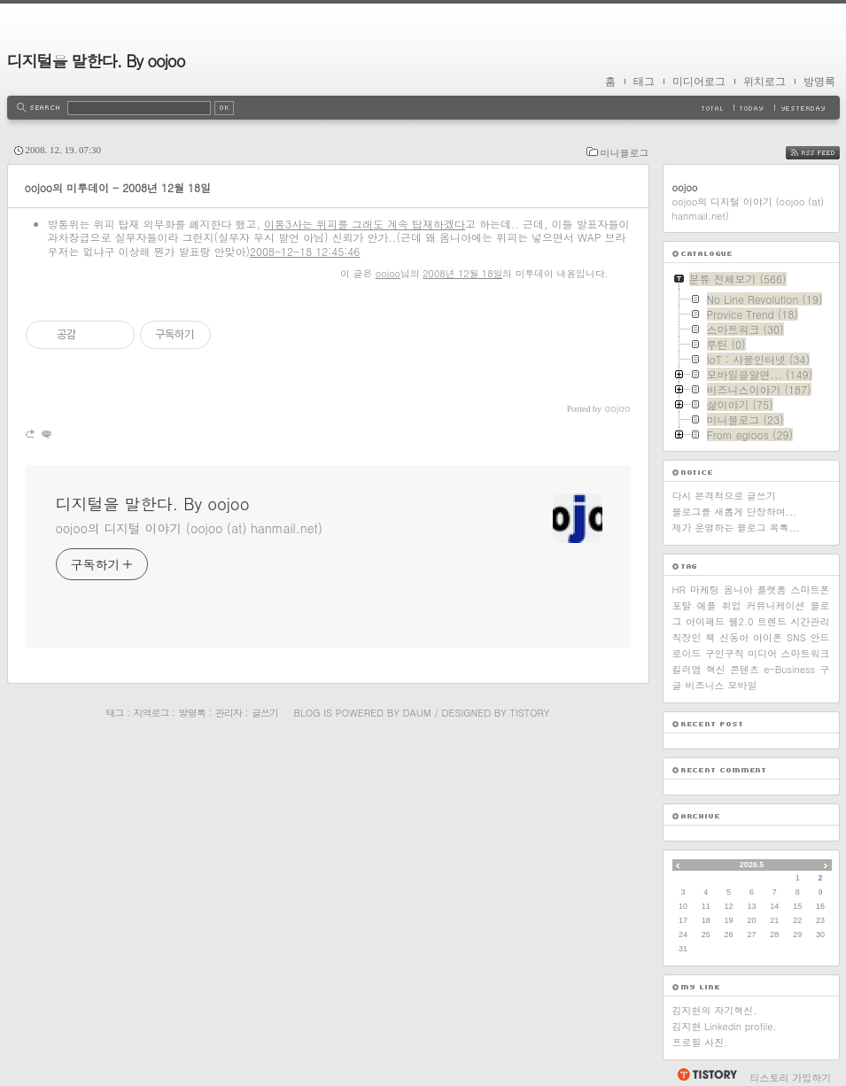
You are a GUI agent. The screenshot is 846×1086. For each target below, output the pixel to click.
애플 (707, 605)
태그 (644, 81)
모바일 (742, 685)
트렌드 (772, 621)
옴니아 (738, 589)
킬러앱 (687, 669)
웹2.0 (741, 621)
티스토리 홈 (706, 1074)
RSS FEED (826, 152)
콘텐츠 (744, 669)
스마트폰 (809, 589)
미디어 (762, 653)
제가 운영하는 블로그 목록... (736, 527)
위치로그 (764, 81)
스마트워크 (804, 653)
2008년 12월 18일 (462, 273)
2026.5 (752, 864)
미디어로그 (699, 81)
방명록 (819, 81)
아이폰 (767, 637)
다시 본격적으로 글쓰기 (724, 495)
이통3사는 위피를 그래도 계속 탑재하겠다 (364, 223)
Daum (416, 712)
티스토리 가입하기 (791, 1077)
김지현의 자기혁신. (714, 1010)
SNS (796, 637)
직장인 (687, 637)
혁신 (716, 669)
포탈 (682, 605)
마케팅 (704, 589)
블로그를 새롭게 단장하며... (734, 511)
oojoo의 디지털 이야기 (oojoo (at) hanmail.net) (189, 528)
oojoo (388, 273)
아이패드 (705, 621)
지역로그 (151, 712)
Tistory (530, 712)
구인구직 (724, 653)
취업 (731, 605)
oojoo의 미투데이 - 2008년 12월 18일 (118, 187)
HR (679, 589)
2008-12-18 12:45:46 (305, 251)
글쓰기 (265, 712)
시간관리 (810, 621)
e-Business (789, 669)
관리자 (228, 712)
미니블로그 (625, 152)
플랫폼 (772, 589)
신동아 (734, 637)
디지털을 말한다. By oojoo (96, 61)
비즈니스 (705, 685)
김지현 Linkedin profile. (724, 1026)
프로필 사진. (700, 1042)
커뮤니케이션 (776, 605)
